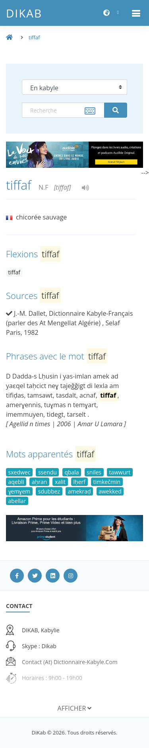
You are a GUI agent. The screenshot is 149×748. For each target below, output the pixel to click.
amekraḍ (79, 491)
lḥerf (79, 482)
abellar (17, 501)
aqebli (16, 482)
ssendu (47, 472)
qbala (71, 472)
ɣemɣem (19, 491)
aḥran (39, 482)
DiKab (24, 13)
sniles (94, 472)
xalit (60, 482)
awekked (110, 491)
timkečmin (106, 482)
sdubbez (49, 491)
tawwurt (119, 472)
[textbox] (63, 110)
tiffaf (34, 37)
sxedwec (19, 472)
